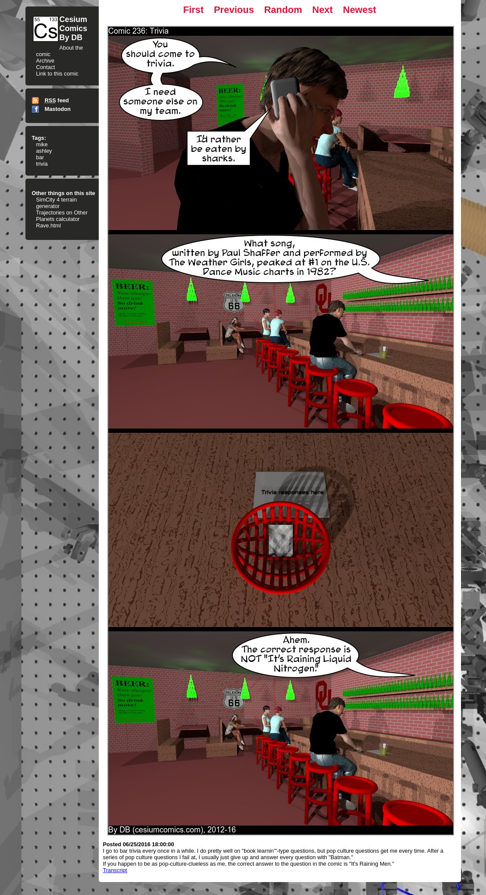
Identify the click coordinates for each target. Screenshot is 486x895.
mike (42, 144)
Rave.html (48, 225)
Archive (45, 60)
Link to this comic (57, 73)
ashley (44, 151)
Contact (45, 67)
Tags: (39, 138)
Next (322, 9)
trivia (42, 164)
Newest (359, 9)
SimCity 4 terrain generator (56, 202)
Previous (234, 9)
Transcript (115, 870)
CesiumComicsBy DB (74, 28)
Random (283, 9)
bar (40, 157)
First (193, 9)
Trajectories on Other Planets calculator (62, 215)
